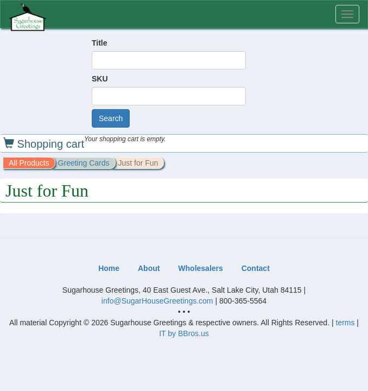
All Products (29, 163)
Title (99, 43)
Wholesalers (200, 268)
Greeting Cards (84, 163)
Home (108, 268)
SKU (100, 78)
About (149, 268)
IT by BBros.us (184, 333)
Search (111, 118)
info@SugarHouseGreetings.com (157, 301)
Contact (256, 268)
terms (344, 322)
